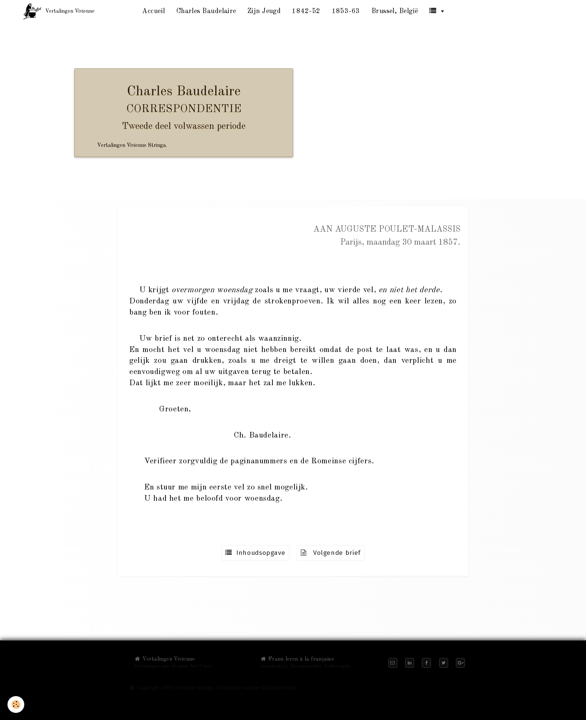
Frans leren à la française (297, 659)
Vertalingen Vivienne (164, 659)
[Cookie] (15, 704)
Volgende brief (331, 553)
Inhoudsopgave (255, 553)
